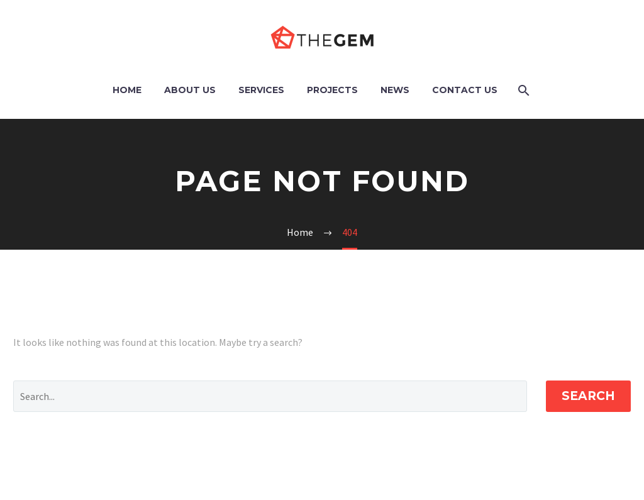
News (394, 90)
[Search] (523, 90)
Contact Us (464, 90)
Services (261, 90)
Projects (332, 90)
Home (127, 90)
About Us (190, 90)
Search (588, 396)
